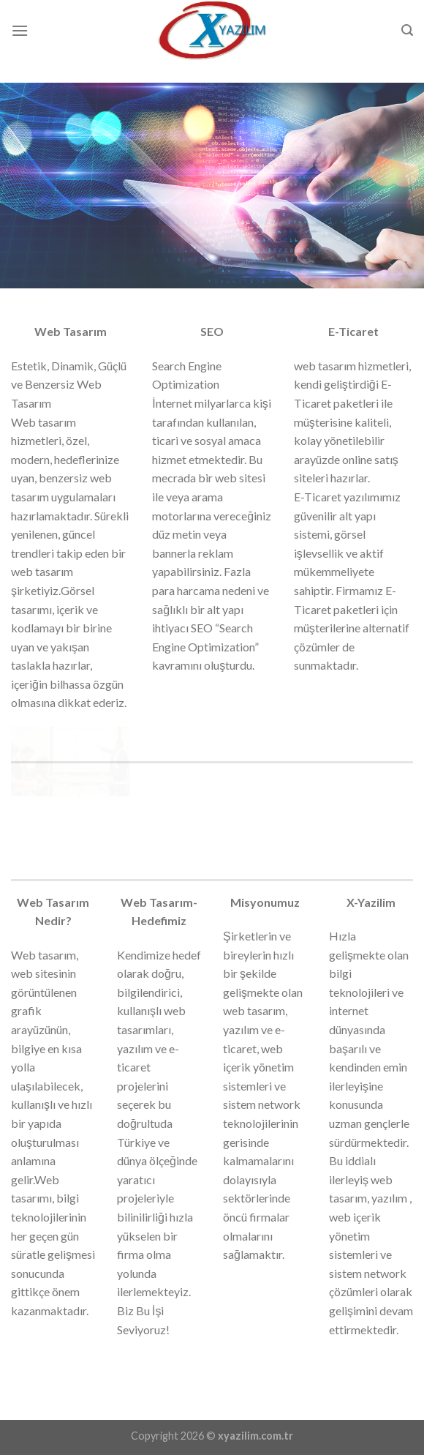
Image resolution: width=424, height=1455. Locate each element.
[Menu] (20, 30)
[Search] (407, 30)
